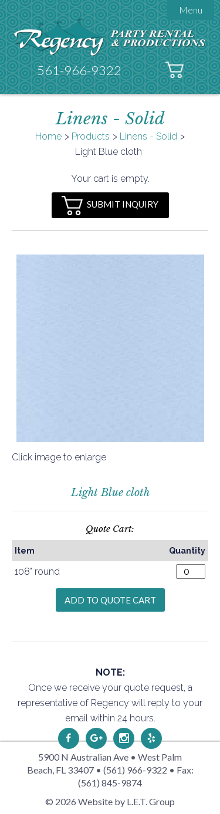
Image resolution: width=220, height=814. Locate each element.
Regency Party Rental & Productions (110, 37)
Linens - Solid (148, 136)
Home (48, 136)
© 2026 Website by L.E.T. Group (110, 801)
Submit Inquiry (110, 205)
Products (91, 136)
